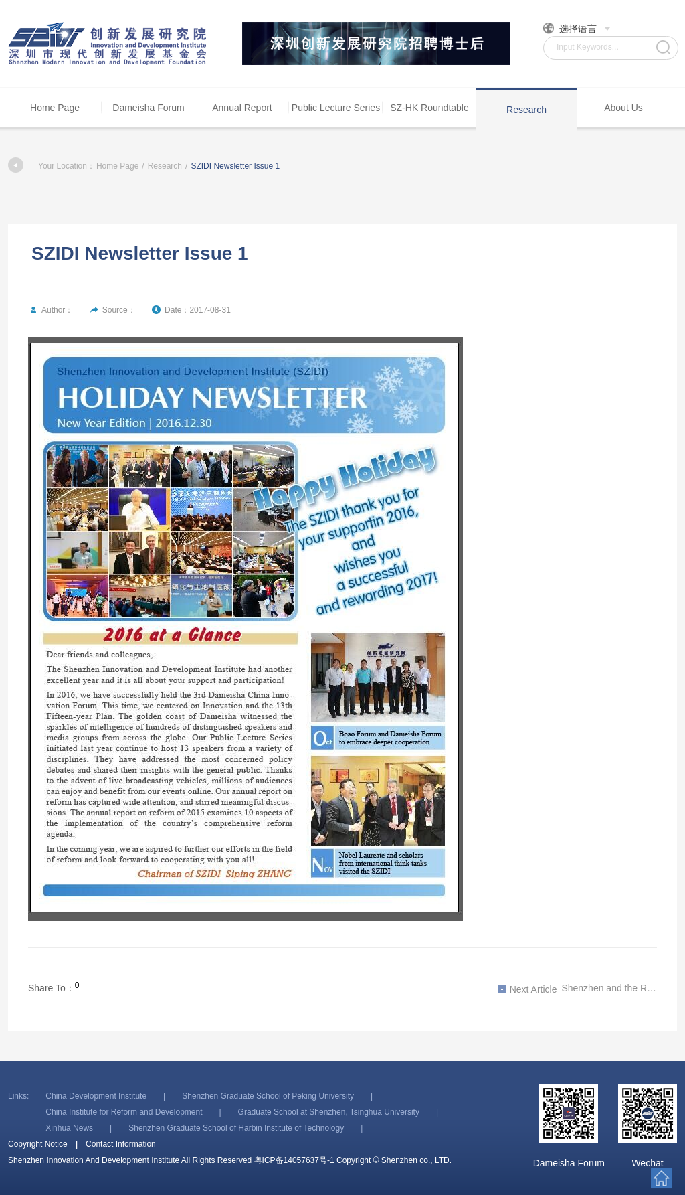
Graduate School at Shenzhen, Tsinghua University (328, 1112)
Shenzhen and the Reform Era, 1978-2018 (577, 989)
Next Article (527, 989)
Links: (18, 1096)
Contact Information (121, 1144)
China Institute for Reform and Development (123, 1112)
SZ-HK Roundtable (429, 107)
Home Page (55, 107)
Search (663, 47)
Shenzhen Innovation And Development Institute (108, 43)
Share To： (51, 988)
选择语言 (577, 28)
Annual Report (242, 107)
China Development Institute (95, 1096)
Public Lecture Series (336, 107)
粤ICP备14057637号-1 (294, 1160)
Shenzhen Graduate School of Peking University (268, 1096)
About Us (623, 107)
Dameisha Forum (148, 107)
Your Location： (51, 166)
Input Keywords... (588, 47)
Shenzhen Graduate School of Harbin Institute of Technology (236, 1128)
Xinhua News (69, 1128)
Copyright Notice (38, 1144)
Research (526, 109)
